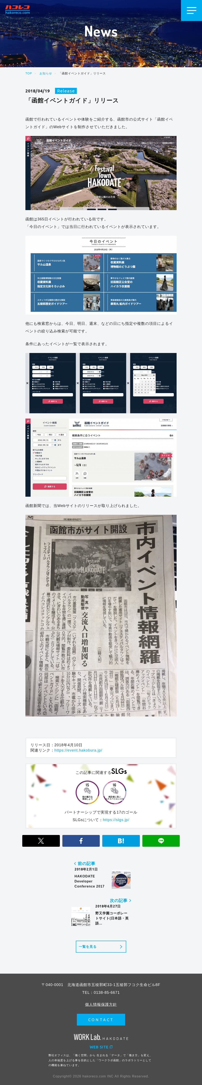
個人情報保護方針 (101, 1004)
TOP (28, 73)
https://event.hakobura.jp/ (78, 750)
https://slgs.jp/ (116, 820)
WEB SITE (101, 1047)
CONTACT (101, 1019)
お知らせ (45, 73)
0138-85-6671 (107, 992)
